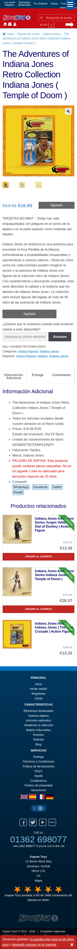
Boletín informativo (38, 730)
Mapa (38, 881)
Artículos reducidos (38, 720)
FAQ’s (38, 771)
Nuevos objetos (38, 716)
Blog (38, 744)
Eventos (38, 735)
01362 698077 (38, 840)
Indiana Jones (52, 34)
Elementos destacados (39, 711)
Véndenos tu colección (38, 725)
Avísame (60, 337)
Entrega (38, 757)
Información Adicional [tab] (13, 377)
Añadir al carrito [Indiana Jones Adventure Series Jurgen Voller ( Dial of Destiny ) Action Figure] (38, 556)
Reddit (18, 493)
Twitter (57, 487)
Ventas (54, 3)
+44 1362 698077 (24, 846)
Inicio (4, 24)
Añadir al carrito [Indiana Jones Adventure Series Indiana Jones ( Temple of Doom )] (38, 609)
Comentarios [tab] (61, 375)
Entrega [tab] (37, 375)
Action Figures (28, 351)
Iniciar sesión (14, 24)
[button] (68, 111)
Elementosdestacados (24, 3)
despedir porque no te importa (34, 944)
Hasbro (43, 356)
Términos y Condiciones (38, 762)
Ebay (52, 822)
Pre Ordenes (41, 3)
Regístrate (38, 694)
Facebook (40, 487)
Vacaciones (38, 790)
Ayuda (38, 776)
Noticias (19, 24)
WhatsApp (21, 487)
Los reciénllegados (9, 3)
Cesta (39, 698)
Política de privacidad (38, 785)
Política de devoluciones (38, 766)
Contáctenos (9, 24)
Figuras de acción (28, 34)
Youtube (42, 822)
